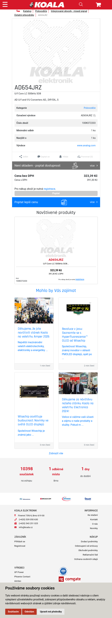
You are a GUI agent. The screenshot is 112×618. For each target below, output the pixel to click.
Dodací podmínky (89, 541)
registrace (49, 188)
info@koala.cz (26, 527)
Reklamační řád (90, 555)
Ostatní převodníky (24, 15)
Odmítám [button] (29, 611)
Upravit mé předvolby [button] (51, 611)
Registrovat (19, 546)
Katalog (27, 11)
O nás (95, 524)
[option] (26, 474)
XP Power (19, 572)
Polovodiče (41, 11)
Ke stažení (93, 515)
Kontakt (94, 519)
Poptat (56, 193)
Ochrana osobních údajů (86, 559)
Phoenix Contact (22, 576)
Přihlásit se (19, 541)
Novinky (94, 528)
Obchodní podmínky (88, 550)
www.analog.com (86, 145)
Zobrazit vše (56, 453)
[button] (23, 156)
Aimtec (17, 581)
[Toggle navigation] (5, 4)
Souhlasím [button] (13, 611)
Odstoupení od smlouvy (86, 546)
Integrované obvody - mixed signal (69, 11)
